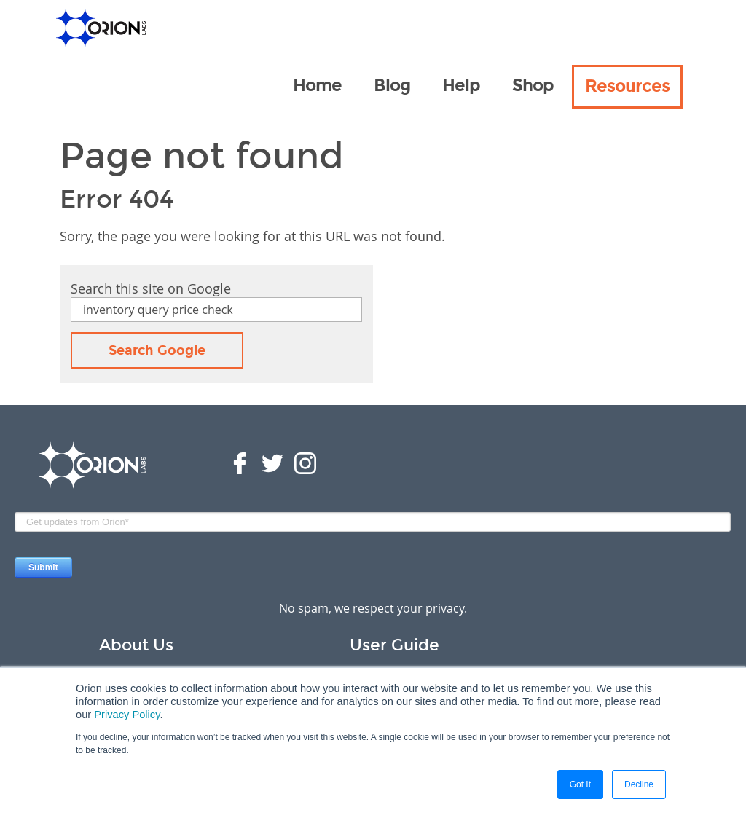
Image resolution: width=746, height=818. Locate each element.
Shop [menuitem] (533, 85)
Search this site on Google (151, 288)
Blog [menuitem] (392, 85)
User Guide (394, 645)
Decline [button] (638, 784)
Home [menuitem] (317, 85)
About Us (136, 645)
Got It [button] (580, 784)
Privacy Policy (127, 714)
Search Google (157, 350)
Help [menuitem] (461, 85)
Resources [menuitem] (627, 86)
